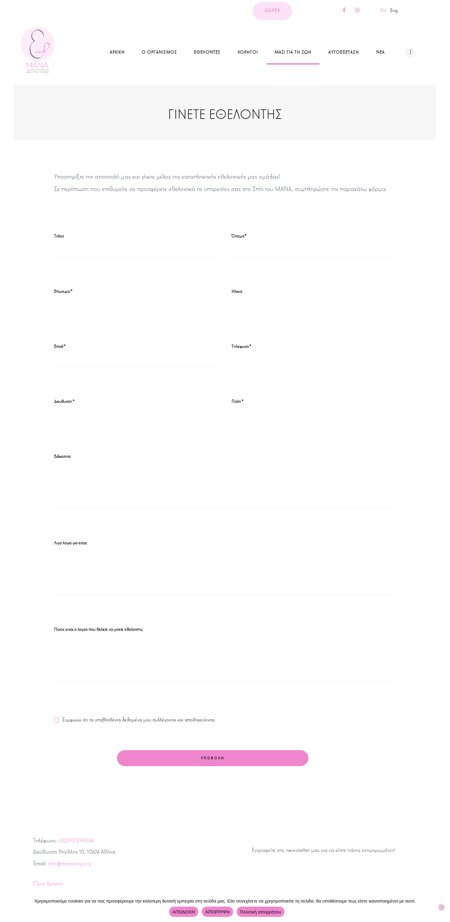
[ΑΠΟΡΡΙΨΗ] (441, 907)
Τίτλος (59, 236)
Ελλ (383, 10)
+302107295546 (76, 840)
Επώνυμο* (63, 291)
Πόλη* (237, 401)
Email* (60, 346)
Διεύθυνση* (64, 401)
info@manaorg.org (69, 863)
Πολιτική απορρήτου (260, 911)
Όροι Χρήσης (48, 883)
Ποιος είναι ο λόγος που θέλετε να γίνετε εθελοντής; (98, 629)
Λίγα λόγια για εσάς (70, 543)
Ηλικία (236, 291)
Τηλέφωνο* (241, 346)
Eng (394, 10)
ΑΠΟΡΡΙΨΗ (217, 911)
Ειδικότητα (62, 456)
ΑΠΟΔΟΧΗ (183, 911)
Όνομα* (239, 236)
